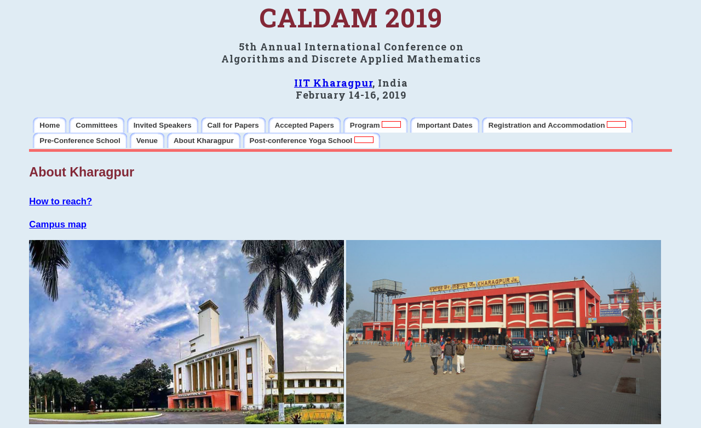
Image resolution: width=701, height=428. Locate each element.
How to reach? (60, 201)
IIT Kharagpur (333, 82)
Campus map (58, 224)
